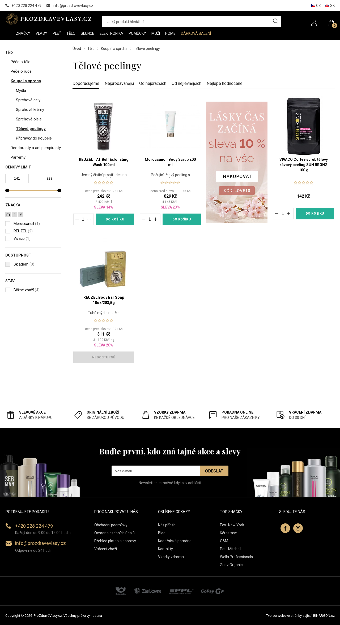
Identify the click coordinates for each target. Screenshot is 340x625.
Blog (161, 533)
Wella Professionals (236, 557)
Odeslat (214, 471)
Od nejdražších (152, 83)
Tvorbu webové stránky (284, 616)
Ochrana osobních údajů (114, 533)
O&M (224, 541)
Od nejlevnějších (186, 83)
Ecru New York (232, 525)
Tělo (91, 48)
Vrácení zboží (105, 549)
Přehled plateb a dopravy (115, 541)
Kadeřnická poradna (175, 541)
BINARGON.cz (324, 616)
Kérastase (228, 533)
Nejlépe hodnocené (225, 83)
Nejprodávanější (119, 83)
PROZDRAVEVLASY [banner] (48, 19)
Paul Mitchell (230, 549)
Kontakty (165, 549)
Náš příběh (167, 525)
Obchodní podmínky (111, 525)
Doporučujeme (86, 83)
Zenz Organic (231, 565)
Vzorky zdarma (171, 557)
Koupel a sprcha (114, 48)
